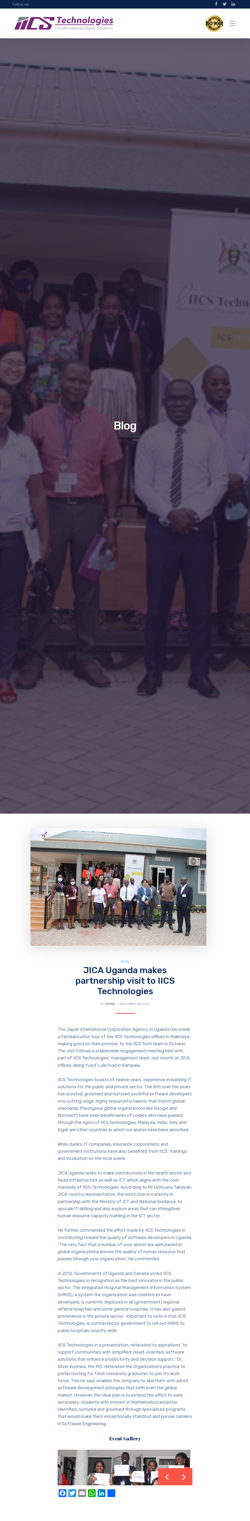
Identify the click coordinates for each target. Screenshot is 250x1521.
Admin (110, 1004)
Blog (125, 961)
